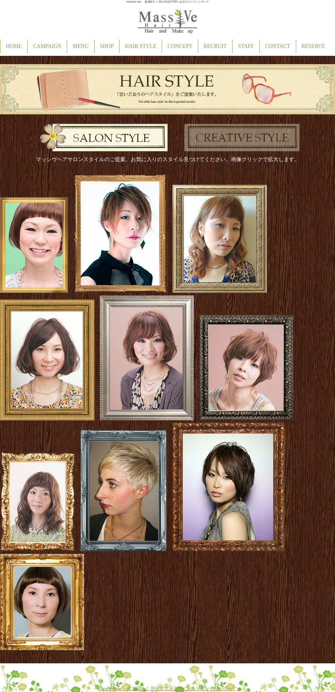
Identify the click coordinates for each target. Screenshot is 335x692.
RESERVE (313, 46)
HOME (13, 46)
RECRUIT (215, 46)
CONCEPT (180, 46)
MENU (81, 46)
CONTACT (277, 46)
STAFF (246, 46)
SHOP (107, 46)
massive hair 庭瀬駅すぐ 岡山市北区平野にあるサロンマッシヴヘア (167, 688)
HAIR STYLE (141, 46)
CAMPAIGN (47, 46)
